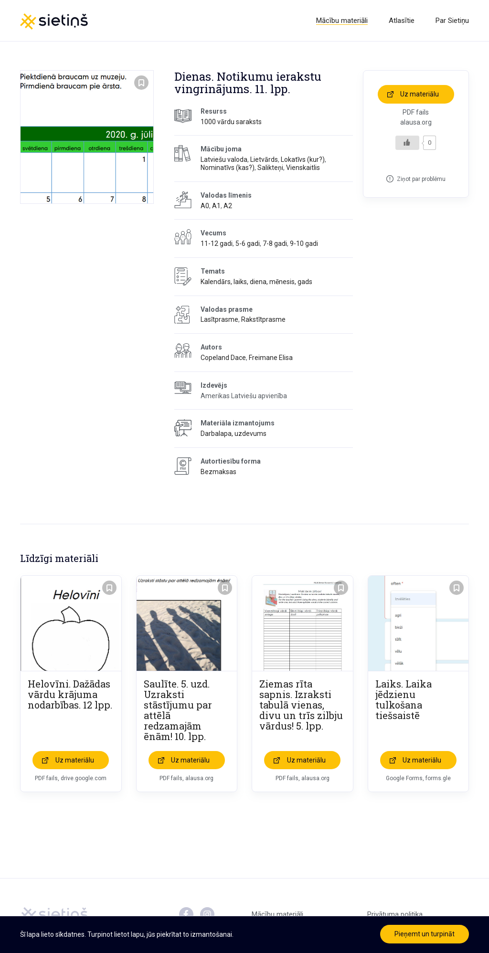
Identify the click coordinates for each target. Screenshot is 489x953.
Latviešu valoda (224, 159)
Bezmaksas (218, 472)
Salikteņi (270, 167)
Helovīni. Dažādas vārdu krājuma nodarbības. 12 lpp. (70, 694)
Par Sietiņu (452, 20)
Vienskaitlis (303, 167)
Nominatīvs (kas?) (228, 167)
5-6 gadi (247, 243)
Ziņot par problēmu (421, 179)
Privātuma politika (395, 914)
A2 (227, 206)
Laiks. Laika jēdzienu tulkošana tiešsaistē (403, 699)
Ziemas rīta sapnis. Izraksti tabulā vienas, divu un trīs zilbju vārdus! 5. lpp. (301, 705)
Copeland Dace (223, 357)
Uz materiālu (419, 94)
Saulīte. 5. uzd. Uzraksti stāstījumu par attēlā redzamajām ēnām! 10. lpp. (178, 710)
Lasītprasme (219, 319)
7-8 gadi (275, 243)
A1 (216, 206)
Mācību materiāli (342, 20)
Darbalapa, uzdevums (233, 433)
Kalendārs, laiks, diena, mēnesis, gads (256, 282)
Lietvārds (264, 159)
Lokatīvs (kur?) (303, 159)
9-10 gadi (304, 243)
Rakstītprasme (263, 319)
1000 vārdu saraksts (231, 122)
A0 (205, 206)
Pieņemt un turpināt (424, 934)
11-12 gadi (217, 243)
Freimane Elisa (271, 357)
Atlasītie (402, 20)
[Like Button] (407, 143)
